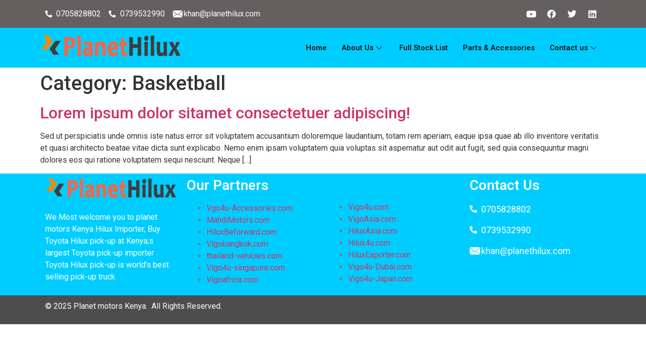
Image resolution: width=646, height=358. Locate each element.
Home (316, 47)
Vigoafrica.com (232, 279)
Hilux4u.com (369, 243)
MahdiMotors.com (238, 220)
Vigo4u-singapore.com (246, 267)
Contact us (574, 47)
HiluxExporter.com (379, 255)
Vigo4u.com (368, 207)
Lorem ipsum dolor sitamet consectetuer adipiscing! (225, 112)
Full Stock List (423, 47)
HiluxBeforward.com (242, 232)
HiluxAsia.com (372, 231)
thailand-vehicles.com (245, 256)
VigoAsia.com (372, 219)
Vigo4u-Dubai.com (380, 266)
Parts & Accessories (499, 47)
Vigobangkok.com (237, 244)
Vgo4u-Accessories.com (249, 208)
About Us (363, 47)
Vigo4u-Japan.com (380, 278)
